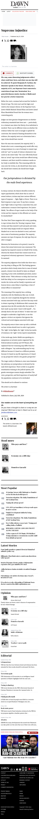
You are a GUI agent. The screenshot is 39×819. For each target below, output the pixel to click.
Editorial (6, 655)
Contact (3, 773)
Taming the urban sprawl (14, 503)
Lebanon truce (6, 662)
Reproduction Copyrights (27, 775)
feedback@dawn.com (9, 412)
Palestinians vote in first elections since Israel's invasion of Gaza (17, 577)
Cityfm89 (3, 809)
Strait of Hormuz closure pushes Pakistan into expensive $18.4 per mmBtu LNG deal (17, 563)
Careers (22, 782)
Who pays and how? (19, 444)
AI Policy (3, 780)
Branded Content (25, 780)
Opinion (6, 592)
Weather (3, 796)
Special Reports (24, 798)
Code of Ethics (5, 777)
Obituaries (23, 784)
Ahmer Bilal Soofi (16, 600)
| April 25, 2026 (19, 7)
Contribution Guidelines (8, 775)
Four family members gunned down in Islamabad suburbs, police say (18, 550)
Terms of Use (5, 782)
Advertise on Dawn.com (26, 777)
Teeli (2, 814)
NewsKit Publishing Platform (26, 809)
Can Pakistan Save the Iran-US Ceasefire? (19, 757)
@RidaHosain (8, 391)
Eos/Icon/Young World (7, 807)
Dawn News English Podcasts (12, 732)
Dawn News (23, 803)
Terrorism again (6, 674)
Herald (3, 811)
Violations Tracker (18, 11)
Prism (21, 793)
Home (3, 11)
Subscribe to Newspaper (27, 773)
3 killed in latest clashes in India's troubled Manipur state (18, 570)
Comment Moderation (7, 787)
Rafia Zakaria (14, 636)
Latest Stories (9, 545)
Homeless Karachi (18, 467)
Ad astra (4, 720)
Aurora (22, 800)
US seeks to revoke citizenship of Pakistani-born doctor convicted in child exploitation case (17, 583)
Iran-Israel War (30, 11)
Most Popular (9, 488)
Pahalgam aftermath (8, 697)
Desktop (3, 798)
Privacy (3, 784)
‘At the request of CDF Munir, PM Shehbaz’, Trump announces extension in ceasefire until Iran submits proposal (21, 536)
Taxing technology (7, 685)
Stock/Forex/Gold (6, 793)
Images (22, 796)
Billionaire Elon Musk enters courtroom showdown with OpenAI (18, 557)
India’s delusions (17, 632)
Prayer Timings (5, 791)
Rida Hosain (5, 36)
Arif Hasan (14, 625)
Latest (9, 11)
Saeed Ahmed (15, 614)
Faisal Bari (14, 646)
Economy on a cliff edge (20, 456)
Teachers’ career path (18, 643)
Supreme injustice (14, 30)
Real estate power (7, 708)
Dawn (21, 791)
